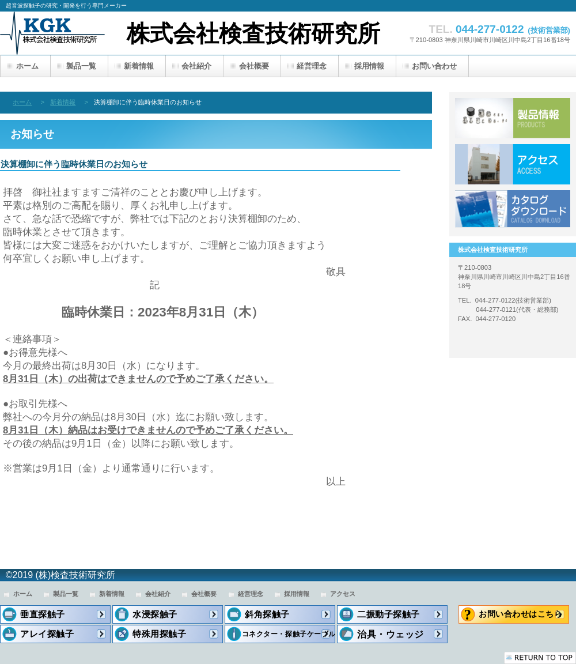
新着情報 (62, 102)
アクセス (512, 164)
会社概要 (204, 593)
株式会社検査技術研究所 (253, 34)
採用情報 (296, 593)
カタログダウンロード (512, 210)
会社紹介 (157, 593)
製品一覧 (512, 118)
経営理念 (250, 593)
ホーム (22, 102)
